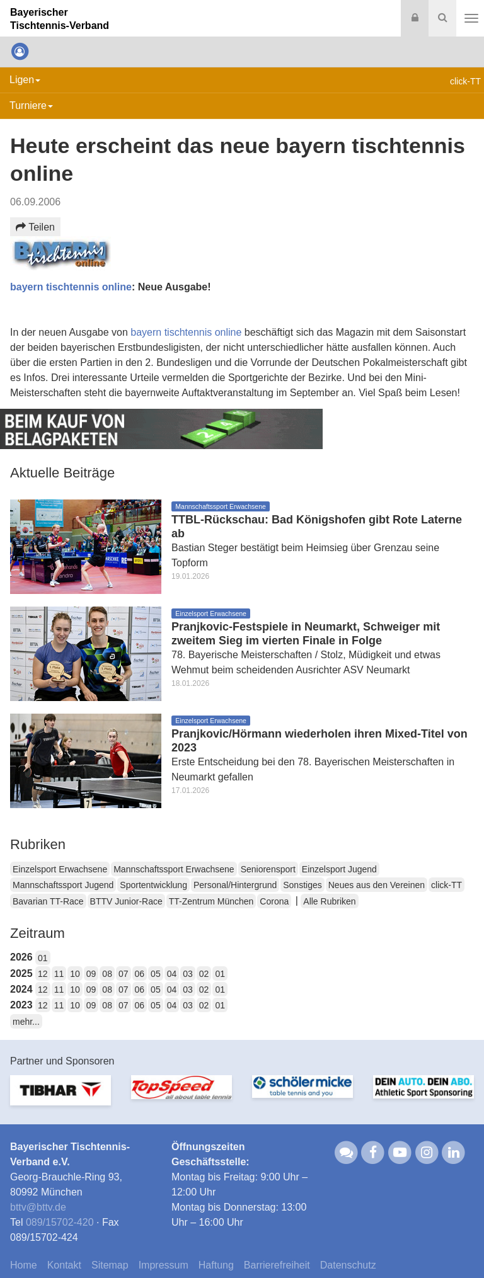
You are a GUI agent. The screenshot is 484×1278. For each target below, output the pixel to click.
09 (91, 974)
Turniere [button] (31, 105)
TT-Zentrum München (211, 901)
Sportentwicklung (153, 885)
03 (188, 974)
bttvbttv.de (38, 1207)
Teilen (35, 227)
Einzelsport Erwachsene (60, 869)
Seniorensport (268, 869)
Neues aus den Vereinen (376, 885)
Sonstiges (302, 885)
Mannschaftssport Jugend (63, 885)
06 (140, 974)
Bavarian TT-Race (48, 901)
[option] (60, 1098)
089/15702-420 (60, 1222)
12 (43, 974)
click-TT (446, 885)
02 (204, 974)
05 (156, 974)
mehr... (26, 1022)
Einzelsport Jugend (339, 869)
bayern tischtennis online (71, 287)
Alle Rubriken (329, 901)
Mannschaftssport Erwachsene (173, 869)
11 (59, 974)
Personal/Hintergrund (235, 885)
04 (172, 974)
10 (75, 974)
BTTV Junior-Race (126, 901)
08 (107, 974)
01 (43, 958)
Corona (274, 901)
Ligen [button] (24, 79)
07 (123, 974)
